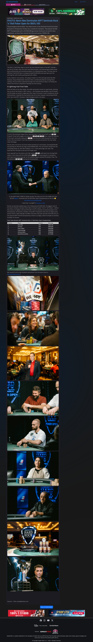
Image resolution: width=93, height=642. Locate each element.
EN (76, 2)
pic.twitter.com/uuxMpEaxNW (33, 200)
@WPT (16, 198)
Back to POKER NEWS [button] (46, 607)
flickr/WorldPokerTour (13, 274)
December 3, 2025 (40, 203)
